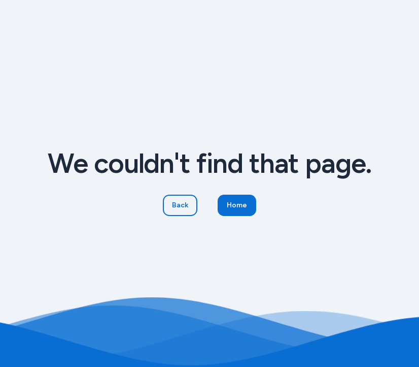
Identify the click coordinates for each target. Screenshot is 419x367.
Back (180, 205)
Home (237, 205)
